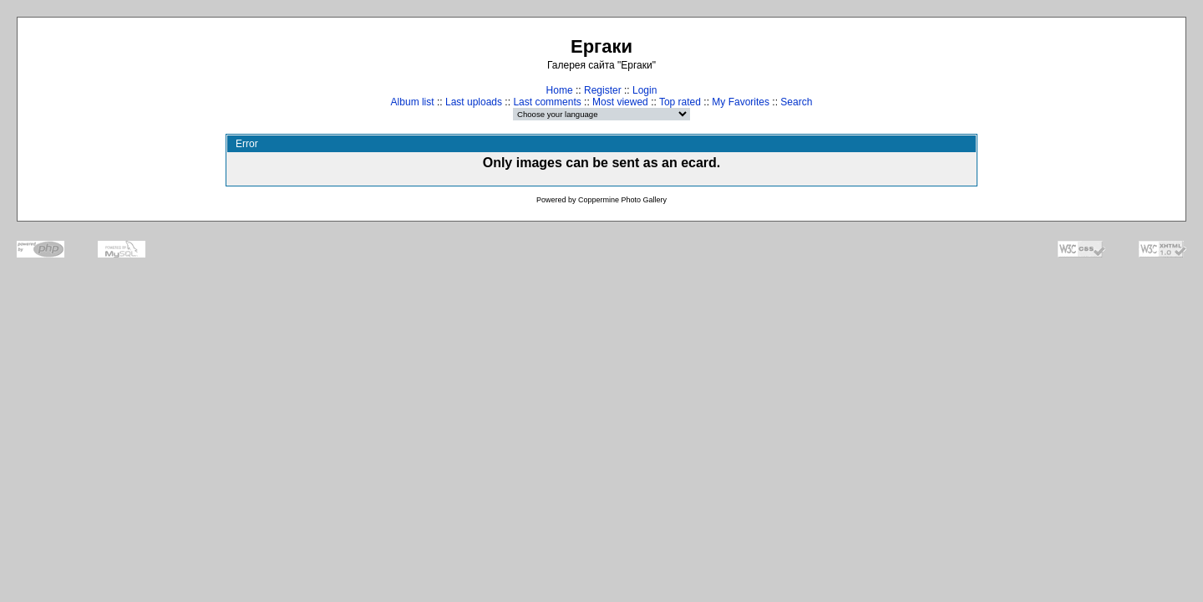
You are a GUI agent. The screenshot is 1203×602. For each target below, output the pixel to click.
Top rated (680, 102)
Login (644, 90)
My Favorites (740, 102)
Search (796, 102)
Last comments (547, 102)
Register (603, 90)
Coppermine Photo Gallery (622, 200)
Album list (412, 102)
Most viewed (620, 102)
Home (559, 90)
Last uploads (473, 102)
